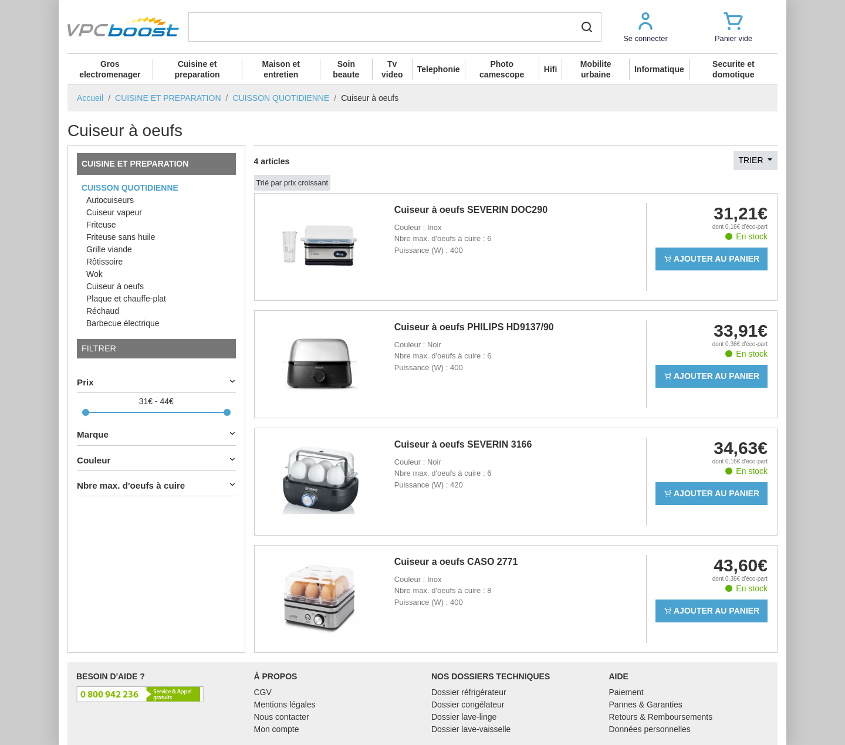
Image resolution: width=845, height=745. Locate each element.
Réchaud (102, 311)
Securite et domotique (733, 69)
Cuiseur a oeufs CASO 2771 (456, 562)
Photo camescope (501, 69)
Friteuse (101, 224)
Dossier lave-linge (463, 717)
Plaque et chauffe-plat (126, 298)
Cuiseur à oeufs (115, 286)
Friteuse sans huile (121, 237)
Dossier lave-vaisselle (471, 729)
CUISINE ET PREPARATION (135, 163)
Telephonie (438, 69)
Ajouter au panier (712, 258)
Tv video (392, 69)
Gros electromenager (109, 69)
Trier (752, 160)
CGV (263, 692)
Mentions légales (285, 704)
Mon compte (276, 729)
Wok (94, 274)
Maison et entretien (281, 69)
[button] (645, 27)
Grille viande (109, 249)
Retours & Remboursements (661, 717)
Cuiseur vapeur (114, 212)
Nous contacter (281, 717)
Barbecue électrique (123, 323)
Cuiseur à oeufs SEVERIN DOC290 (470, 210)
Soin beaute (346, 69)
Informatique (659, 69)
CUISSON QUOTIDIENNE (130, 187)
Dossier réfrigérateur (468, 692)
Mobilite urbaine (595, 69)
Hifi (550, 69)
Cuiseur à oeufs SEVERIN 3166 (463, 444)
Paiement (626, 692)
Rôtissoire (104, 261)
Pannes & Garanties (645, 704)
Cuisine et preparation (197, 69)
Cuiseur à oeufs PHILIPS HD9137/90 (474, 327)
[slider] (85, 412)
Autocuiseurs (110, 200)
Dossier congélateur (468, 704)
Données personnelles (650, 729)
